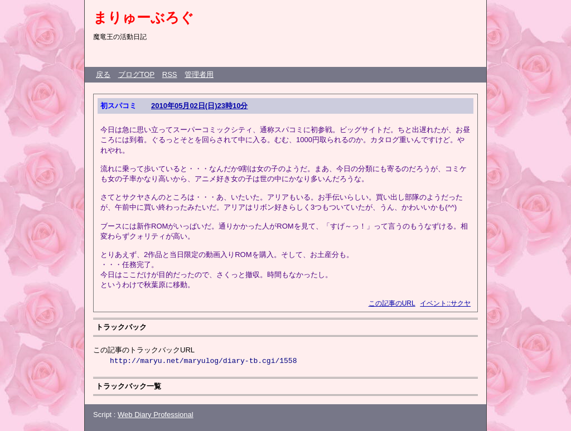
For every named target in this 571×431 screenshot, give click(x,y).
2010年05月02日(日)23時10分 (199, 105)
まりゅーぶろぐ (143, 17)
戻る (103, 74)
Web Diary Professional (155, 414)
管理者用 (199, 74)
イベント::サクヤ (445, 303)
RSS (169, 74)
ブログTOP (136, 74)
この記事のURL (392, 303)
